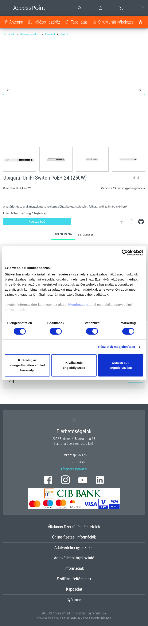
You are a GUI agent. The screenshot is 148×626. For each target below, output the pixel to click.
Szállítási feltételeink (74, 578)
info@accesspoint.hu (74, 469)
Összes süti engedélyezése (120, 365)
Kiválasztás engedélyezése (74, 365)
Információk (74, 568)
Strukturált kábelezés (116, 22)
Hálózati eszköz (47, 22)
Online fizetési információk (74, 537)
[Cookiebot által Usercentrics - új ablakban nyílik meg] (124, 252)
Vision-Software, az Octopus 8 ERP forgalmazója (85, 617)
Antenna (16, 22)
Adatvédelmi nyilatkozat (74, 547)
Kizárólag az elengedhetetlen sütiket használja (27, 365)
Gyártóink (74, 599)
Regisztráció (37, 222)
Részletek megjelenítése (116, 347)
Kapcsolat (74, 589)
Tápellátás (79, 22)
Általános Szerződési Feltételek (74, 526)
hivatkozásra (78, 304)
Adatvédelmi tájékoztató (74, 557)
